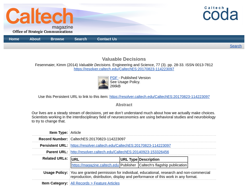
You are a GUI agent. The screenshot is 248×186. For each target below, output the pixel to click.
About (34, 39)
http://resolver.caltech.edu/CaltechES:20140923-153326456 (120, 152)
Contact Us (107, 39)
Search (80, 39)
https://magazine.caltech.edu (95, 165)
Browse (57, 39)
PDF (114, 78)
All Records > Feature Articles (95, 183)
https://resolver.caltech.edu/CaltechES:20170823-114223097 (124, 69)
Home (14, 39)
